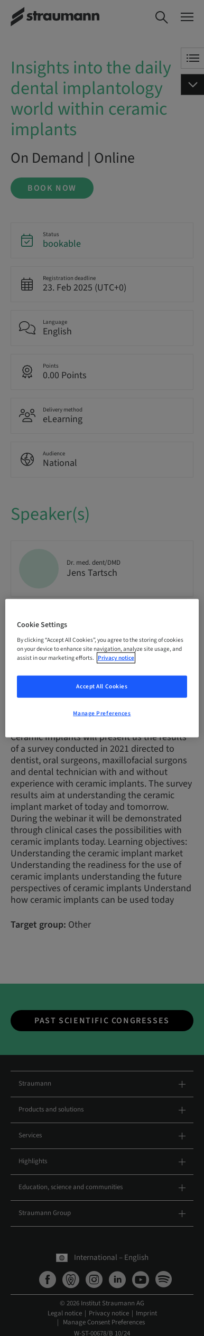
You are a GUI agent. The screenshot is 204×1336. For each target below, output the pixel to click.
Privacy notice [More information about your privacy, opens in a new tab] (116, 657)
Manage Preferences (102, 713)
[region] (102, 668)
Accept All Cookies (101, 686)
